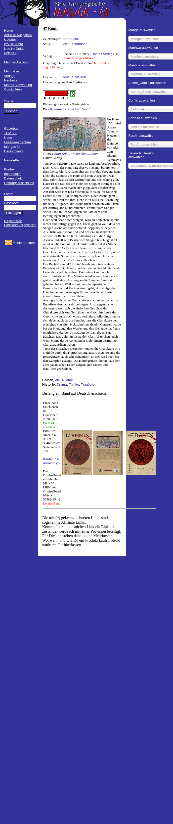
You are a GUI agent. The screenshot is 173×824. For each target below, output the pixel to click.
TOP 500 (10, 133)
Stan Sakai (70, 39)
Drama (62, 384)
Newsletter (12, 160)
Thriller (74, 384)
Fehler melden (24, 243)
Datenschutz (13, 178)
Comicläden (13, 89)
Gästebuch (12, 128)
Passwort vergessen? (20, 225)
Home (8, 30)
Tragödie (87, 384)
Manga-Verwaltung (18, 85)
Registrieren (13, 221)
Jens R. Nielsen (74, 77)
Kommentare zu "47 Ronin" (70, 109)
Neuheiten (11, 80)
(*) (58, 463)
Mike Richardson (74, 44)
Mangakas (12, 71)
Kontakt (9, 169)
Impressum (12, 174)
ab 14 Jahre (64, 380)
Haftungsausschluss (19, 183)
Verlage (9, 76)
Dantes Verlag (102, 54)
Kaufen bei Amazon (51, 461)
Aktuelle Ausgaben (18, 35)
